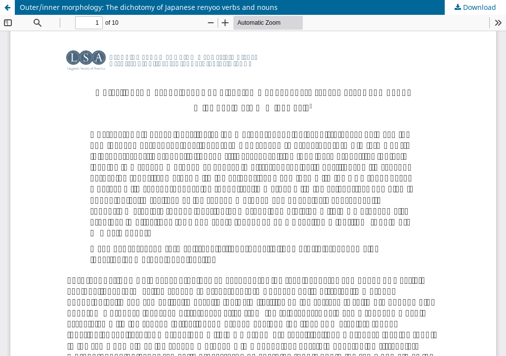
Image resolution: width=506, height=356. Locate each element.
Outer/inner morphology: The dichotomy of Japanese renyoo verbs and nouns (149, 7)
